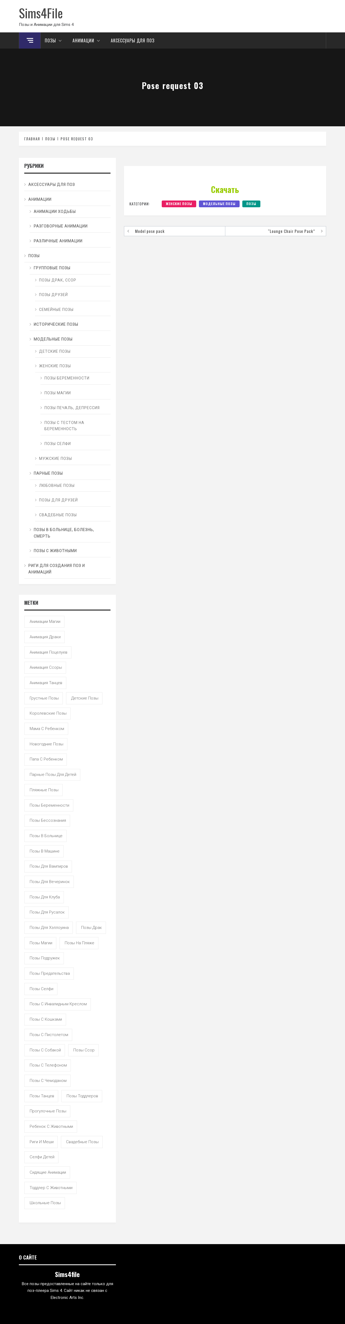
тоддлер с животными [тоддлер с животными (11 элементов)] (51, 1187)
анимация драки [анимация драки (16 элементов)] (45, 636)
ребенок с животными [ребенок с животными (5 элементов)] (51, 1126)
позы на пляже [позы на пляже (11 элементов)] (79, 943)
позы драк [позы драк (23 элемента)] (91, 927)
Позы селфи (57, 444)
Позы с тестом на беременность (64, 425)
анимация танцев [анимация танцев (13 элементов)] (46, 682)
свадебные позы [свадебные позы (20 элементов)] (82, 1141)
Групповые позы (52, 268)
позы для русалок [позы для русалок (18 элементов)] (47, 912)
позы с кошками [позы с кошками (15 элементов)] (46, 1019)
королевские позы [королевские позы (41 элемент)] (48, 713)
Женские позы (179, 203)
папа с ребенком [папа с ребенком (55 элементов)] (46, 759)
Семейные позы (56, 309)
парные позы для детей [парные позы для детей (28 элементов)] (53, 774)
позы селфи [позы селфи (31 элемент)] (41, 988)
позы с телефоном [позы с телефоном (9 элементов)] (48, 1065)
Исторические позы (56, 324)
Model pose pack (150, 231)
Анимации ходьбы (55, 211)
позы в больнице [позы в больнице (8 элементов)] (46, 835)
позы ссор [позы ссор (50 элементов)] (84, 1050)
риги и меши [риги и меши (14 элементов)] (42, 1141)
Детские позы (55, 351)
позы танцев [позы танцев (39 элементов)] (42, 1096)
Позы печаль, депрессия (72, 408)
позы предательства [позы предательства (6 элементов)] (50, 973)
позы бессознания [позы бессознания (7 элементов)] (48, 820)
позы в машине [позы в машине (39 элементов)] (45, 851)
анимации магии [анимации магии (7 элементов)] (45, 621)
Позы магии (57, 393)
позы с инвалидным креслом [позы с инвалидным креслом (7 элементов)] (58, 1004)
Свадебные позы (58, 515)
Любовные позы (57, 485)
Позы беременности (66, 378)
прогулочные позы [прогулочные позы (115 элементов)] (48, 1111)
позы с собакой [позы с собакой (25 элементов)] (45, 1050)
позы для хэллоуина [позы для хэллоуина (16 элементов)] (49, 927)
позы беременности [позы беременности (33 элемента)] (49, 805)
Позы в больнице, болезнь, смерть (64, 533)
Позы (54, 40)
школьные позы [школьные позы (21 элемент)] (45, 1202)
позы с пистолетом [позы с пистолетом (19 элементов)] (49, 1034)
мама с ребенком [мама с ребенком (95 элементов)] (47, 728)
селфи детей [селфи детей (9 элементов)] (42, 1157)
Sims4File (41, 13)
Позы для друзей (58, 500)
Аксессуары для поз (132, 40)
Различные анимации (58, 241)
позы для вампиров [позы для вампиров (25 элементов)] (49, 866)
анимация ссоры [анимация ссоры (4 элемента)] (46, 667)
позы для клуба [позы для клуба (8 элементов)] (45, 897)
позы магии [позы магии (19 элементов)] (41, 943)
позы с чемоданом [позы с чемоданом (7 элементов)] (48, 1080)
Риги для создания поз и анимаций (56, 568)
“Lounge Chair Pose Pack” (291, 231)
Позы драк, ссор (57, 280)
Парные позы (48, 473)
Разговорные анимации (61, 226)
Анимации (88, 40)
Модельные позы (219, 203)
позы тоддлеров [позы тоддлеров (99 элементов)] (82, 1096)
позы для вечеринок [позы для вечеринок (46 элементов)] (50, 881)
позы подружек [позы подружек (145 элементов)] (45, 958)
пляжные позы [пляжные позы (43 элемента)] (44, 789)
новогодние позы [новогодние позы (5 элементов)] (46, 744)
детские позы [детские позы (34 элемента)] (84, 698)
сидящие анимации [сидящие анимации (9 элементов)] (48, 1172)
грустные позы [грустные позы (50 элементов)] (44, 698)
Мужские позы (55, 458)
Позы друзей (53, 295)
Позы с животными (55, 551)
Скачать (225, 189)
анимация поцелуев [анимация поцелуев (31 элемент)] (48, 652)
